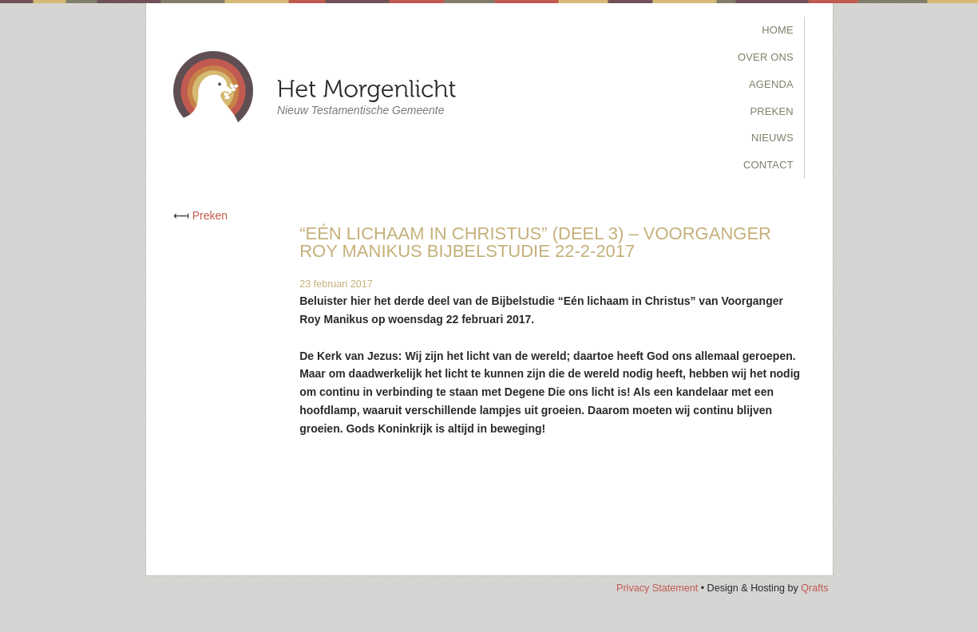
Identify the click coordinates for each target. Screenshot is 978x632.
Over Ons (766, 57)
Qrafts (814, 588)
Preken (771, 111)
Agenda (771, 84)
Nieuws (772, 138)
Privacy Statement (657, 588)
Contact (768, 165)
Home (778, 30)
